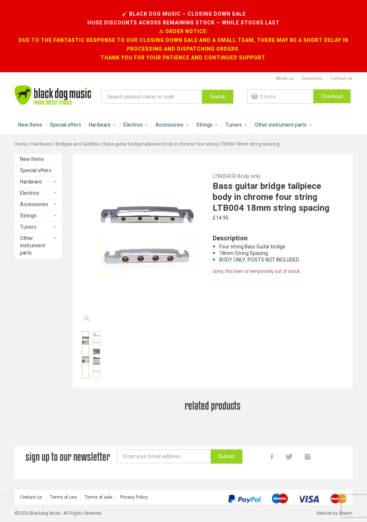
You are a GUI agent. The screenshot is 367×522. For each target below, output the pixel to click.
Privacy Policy (134, 497)
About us (285, 78)
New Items (30, 125)
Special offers (65, 125)
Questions (312, 78)
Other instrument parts (280, 125)
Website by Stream (334, 513)
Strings (204, 125)
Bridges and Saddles (77, 144)
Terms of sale (98, 497)
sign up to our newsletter (67, 456)
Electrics (133, 125)
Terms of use (63, 497)
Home (21, 144)
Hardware (100, 125)
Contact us (341, 78)
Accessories (169, 125)
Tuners (233, 125)
